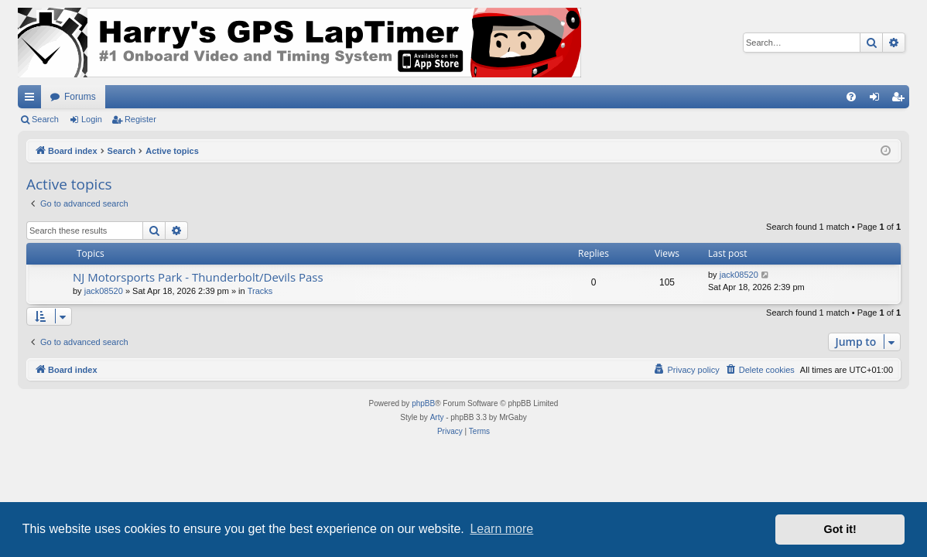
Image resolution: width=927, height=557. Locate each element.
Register (140, 119)
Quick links (32, 99)
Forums (80, 96)
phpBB (423, 403)
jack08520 (103, 291)
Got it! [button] (840, 529)
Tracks (260, 291)
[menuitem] (851, 96)
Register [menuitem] (901, 99)
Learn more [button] (501, 528)
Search (45, 119)
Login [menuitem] (878, 99)
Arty (437, 417)
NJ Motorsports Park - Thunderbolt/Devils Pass (198, 277)
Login (91, 119)
